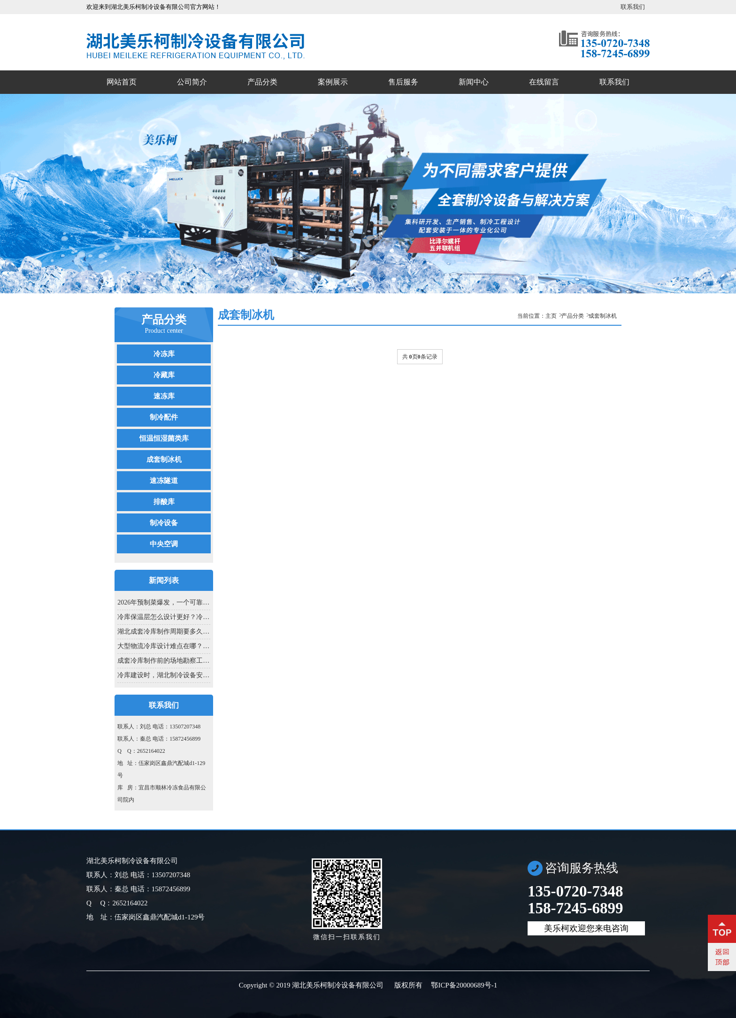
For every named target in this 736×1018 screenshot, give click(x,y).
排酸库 (164, 501)
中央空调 (164, 544)
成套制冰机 (164, 459)
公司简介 (192, 82)
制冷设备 (164, 523)
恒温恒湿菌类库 (164, 438)
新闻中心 (474, 82)
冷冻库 (164, 354)
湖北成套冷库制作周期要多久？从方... (163, 631)
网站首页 (122, 82)
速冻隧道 (164, 480)
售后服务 (403, 82)
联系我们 (633, 6)
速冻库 (164, 396)
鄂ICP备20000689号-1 (464, 985)
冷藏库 (164, 375)
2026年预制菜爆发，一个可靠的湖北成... (163, 602)
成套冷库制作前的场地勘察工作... (163, 660)
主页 (551, 316)
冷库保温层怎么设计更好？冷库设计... (163, 616)
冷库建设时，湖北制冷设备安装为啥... (163, 675)
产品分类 (262, 82)
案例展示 (333, 82)
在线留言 (544, 82)
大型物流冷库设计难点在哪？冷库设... (163, 646)
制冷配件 (164, 417)
